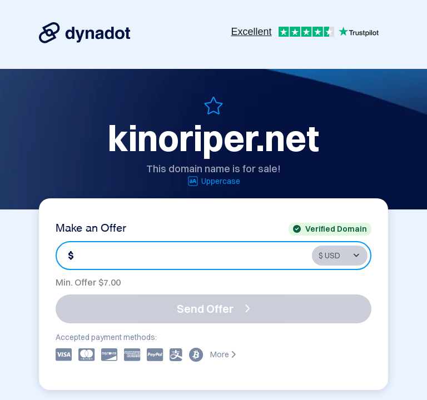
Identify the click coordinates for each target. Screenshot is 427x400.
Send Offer (213, 309)
